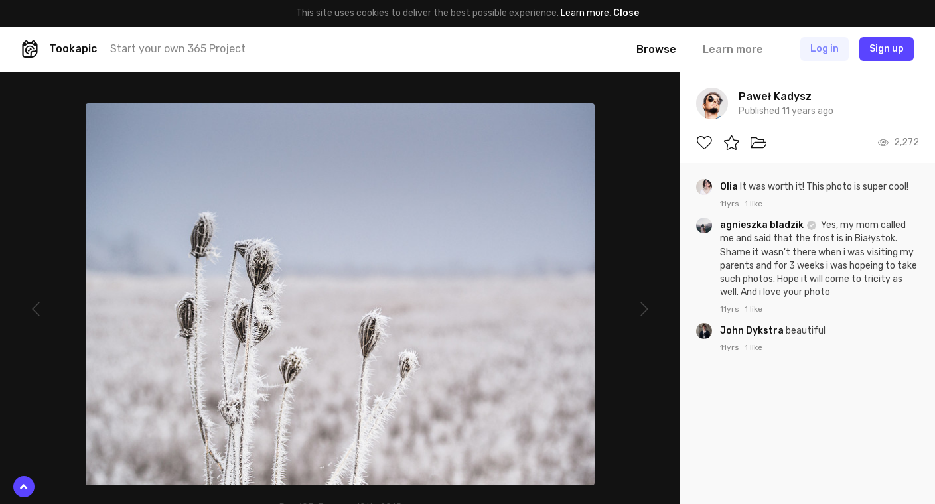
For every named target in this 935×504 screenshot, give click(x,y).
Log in (824, 48)
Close (626, 13)
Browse (656, 49)
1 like (753, 203)
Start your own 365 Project (178, 48)
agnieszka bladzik (763, 225)
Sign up (886, 48)
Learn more (585, 13)
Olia (730, 186)
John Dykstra (753, 330)
